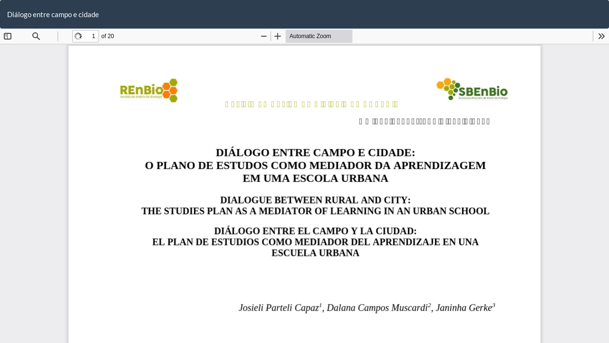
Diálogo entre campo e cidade (53, 14)
